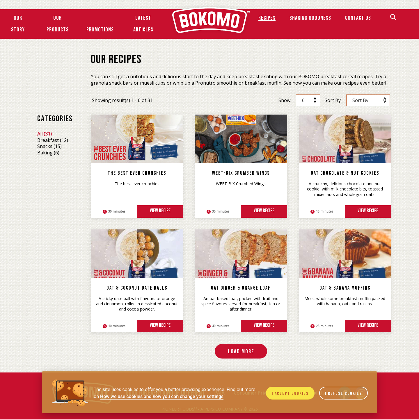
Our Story (18, 24)
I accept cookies (290, 393)
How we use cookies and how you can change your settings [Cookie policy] (161, 396)
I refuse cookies (343, 393)
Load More (241, 351)
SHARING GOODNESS (310, 18)
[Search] (393, 18)
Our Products (58, 24)
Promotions (100, 29)
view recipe (160, 211)
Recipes (267, 18)
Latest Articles (143, 24)
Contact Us (358, 18)
